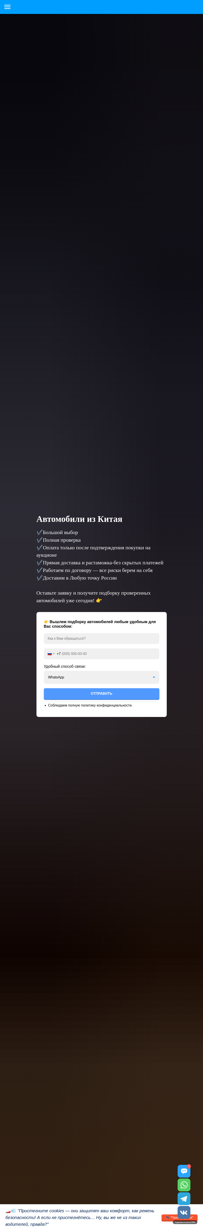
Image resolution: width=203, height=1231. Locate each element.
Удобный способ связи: (65, 666)
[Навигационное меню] (7, 7)
